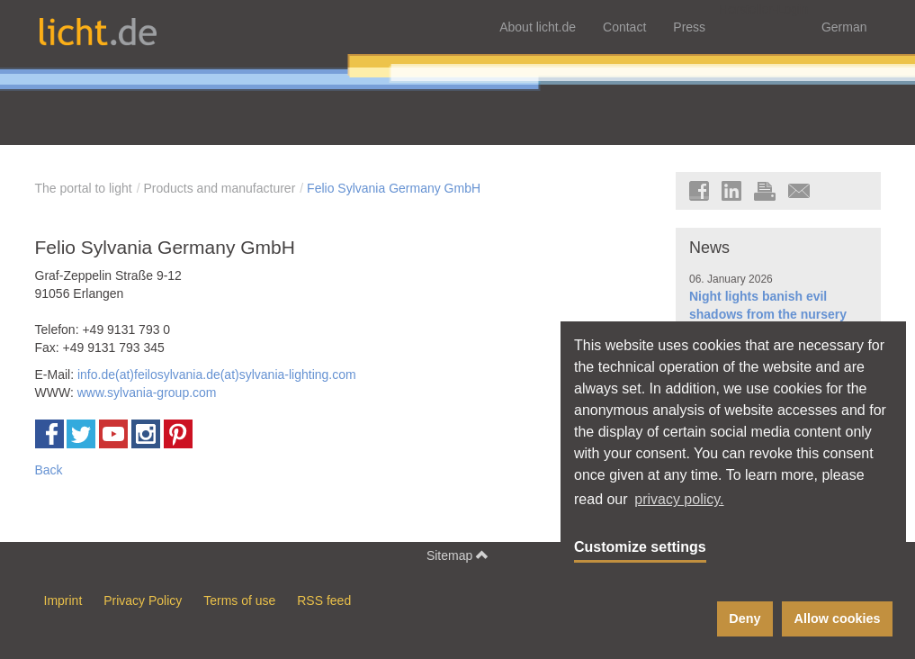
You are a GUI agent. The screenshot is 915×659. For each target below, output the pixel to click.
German (844, 27)
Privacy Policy (142, 600)
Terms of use (239, 600)
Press (689, 27)
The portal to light (83, 188)
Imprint (63, 600)
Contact (624, 27)
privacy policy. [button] (678, 499)
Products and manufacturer (219, 188)
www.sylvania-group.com (147, 392)
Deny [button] (744, 618)
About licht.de (537, 27)
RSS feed (324, 600)
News (709, 248)
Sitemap (457, 555)
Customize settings (640, 547)
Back (49, 470)
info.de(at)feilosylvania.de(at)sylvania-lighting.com (216, 374)
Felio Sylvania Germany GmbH (393, 188)
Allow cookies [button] (837, 618)
